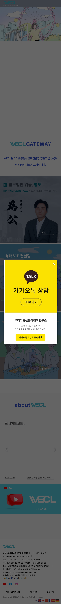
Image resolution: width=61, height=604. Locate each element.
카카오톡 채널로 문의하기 (30, 337)
